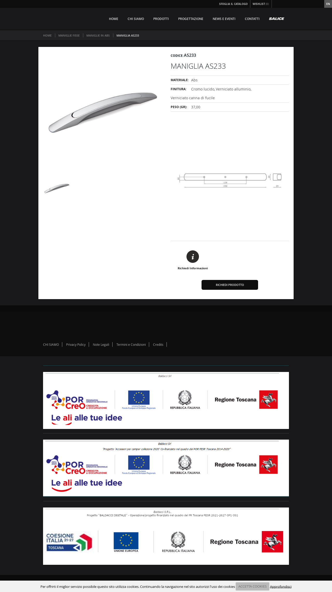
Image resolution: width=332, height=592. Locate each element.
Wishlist (261, 4)
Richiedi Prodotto (230, 285)
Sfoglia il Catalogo (233, 4)
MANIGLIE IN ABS (98, 35)
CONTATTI (252, 19)
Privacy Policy (76, 344)
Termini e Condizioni (131, 344)
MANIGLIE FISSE (69, 35)
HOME (113, 19)
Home (47, 35)
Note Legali (101, 344)
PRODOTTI (161, 19)
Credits (158, 344)
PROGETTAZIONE (190, 19)
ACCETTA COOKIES (252, 586)
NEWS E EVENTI (224, 19)
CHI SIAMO (136, 19)
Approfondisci (281, 586)
